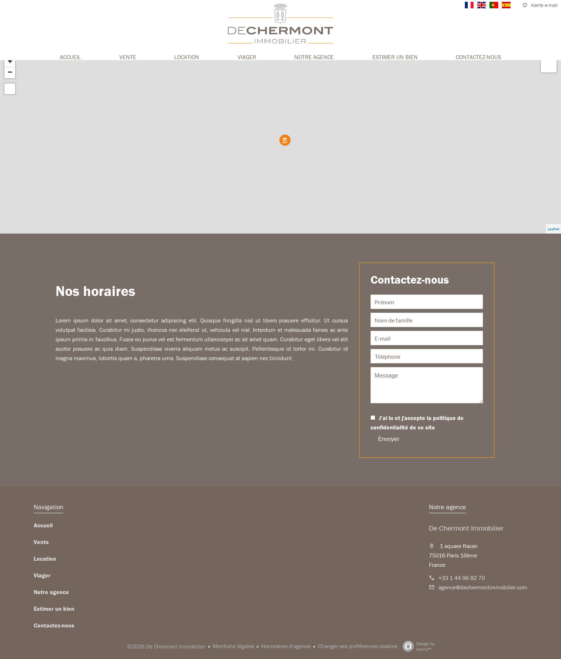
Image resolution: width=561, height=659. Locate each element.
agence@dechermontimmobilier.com (482, 587)
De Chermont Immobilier (466, 527)
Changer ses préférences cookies (357, 646)
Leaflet (553, 228)
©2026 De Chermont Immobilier (166, 646)
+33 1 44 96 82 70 (461, 577)
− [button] (10, 72)
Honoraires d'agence (286, 646)
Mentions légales (233, 646)
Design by (416, 646)
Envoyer (389, 439)
